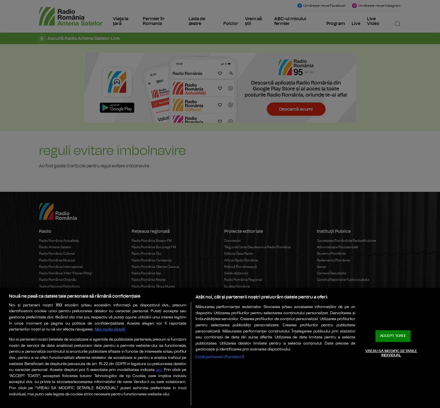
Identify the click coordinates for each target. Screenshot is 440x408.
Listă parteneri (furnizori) (220, 357)
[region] (220, 348)
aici (159, 370)
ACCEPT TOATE (393, 336)
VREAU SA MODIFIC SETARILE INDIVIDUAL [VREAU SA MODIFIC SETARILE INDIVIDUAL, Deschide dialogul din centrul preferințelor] (391, 353)
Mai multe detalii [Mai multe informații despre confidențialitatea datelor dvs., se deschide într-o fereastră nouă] (110, 329)
